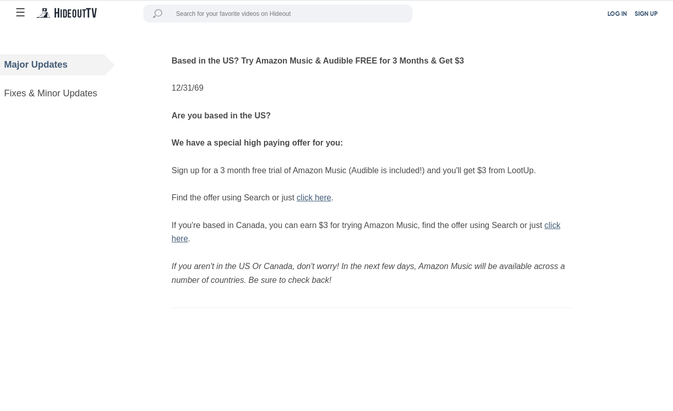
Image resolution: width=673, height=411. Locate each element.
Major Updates (59, 64)
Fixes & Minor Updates (59, 93)
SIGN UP (646, 14)
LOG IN (617, 14)
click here (314, 197)
